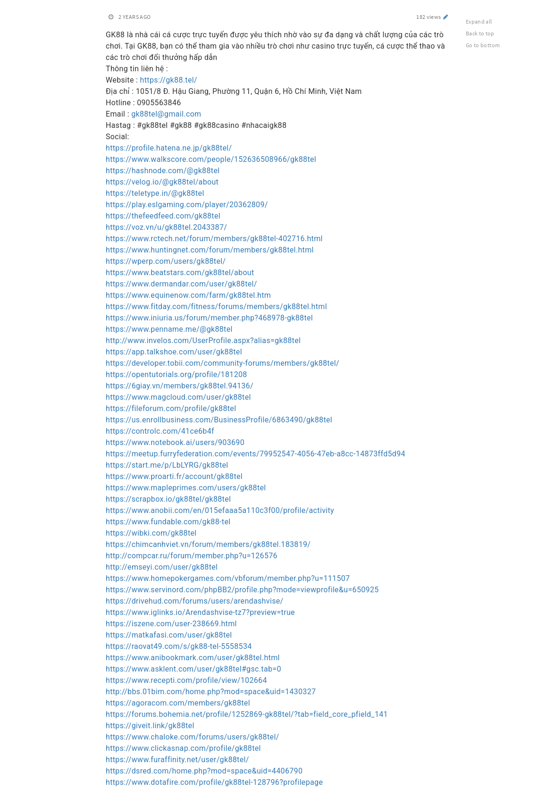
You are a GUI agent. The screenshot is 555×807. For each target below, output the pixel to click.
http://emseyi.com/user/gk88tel (162, 567)
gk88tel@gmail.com (166, 113)
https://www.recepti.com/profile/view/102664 (186, 680)
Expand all (479, 21)
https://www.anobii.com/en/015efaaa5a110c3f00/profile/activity (220, 510)
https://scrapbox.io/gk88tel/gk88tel (168, 499)
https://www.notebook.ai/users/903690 (175, 442)
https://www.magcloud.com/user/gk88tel (178, 397)
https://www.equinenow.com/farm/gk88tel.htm (188, 295)
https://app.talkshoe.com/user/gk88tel (174, 351)
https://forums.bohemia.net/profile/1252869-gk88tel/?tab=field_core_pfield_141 (247, 714)
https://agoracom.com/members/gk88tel (178, 702)
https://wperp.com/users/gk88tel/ (166, 261)
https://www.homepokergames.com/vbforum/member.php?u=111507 (228, 578)
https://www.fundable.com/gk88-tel (168, 521)
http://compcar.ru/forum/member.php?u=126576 (192, 555)
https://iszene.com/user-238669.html (171, 623)
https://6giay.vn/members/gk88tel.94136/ (179, 385)
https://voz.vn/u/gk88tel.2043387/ (166, 227)
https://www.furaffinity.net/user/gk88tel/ (177, 759)
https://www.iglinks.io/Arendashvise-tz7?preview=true (200, 612)
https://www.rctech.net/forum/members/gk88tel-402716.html (214, 238)
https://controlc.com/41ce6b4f (160, 431)
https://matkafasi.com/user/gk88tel (169, 634)
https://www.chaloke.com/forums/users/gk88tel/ (192, 736)
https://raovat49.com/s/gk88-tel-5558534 (179, 646)
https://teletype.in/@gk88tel (155, 193)
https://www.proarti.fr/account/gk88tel (174, 476)
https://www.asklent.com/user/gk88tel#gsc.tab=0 (193, 668)
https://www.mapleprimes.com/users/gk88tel (186, 487)
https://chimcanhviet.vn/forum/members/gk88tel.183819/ (208, 544)
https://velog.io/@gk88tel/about (162, 181)
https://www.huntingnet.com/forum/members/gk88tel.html (210, 249)
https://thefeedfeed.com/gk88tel (163, 215)
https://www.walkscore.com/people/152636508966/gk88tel (211, 159)
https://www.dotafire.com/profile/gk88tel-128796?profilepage (214, 782)
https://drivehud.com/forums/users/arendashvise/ (195, 601)
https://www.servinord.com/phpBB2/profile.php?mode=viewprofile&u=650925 (242, 589)
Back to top (480, 33)
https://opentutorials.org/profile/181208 (176, 374)
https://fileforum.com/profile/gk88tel (171, 408)
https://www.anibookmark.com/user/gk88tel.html (193, 657)
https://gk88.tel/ (168, 80)
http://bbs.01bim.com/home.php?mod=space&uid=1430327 (211, 691)
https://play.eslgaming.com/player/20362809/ (187, 204)
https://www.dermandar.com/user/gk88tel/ (181, 283)
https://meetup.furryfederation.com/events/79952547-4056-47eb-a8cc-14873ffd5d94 (255, 453)
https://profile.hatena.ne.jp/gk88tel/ (169, 147)
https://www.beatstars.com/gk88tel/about (180, 272)
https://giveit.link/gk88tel (150, 725)
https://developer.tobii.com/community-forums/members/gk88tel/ (222, 363)
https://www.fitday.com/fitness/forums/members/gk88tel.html (216, 306)
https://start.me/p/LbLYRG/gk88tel (167, 465)
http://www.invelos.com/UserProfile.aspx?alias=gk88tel (203, 340)
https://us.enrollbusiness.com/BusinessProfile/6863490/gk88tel (219, 419)
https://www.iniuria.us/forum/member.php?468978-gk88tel (209, 317)
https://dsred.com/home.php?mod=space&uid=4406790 (204, 770)
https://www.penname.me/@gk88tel (169, 329)
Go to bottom (483, 45)
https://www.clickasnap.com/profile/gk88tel (183, 748)
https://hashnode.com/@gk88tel (162, 170)
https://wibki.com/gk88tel (151, 533)
